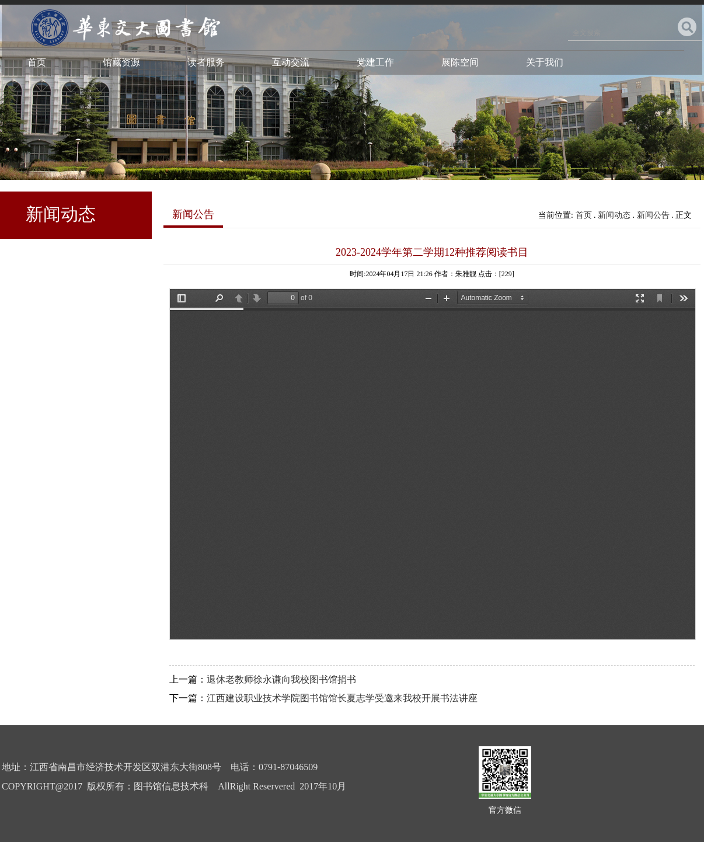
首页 (36, 62)
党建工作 (375, 62)
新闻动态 (614, 215)
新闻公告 (653, 215)
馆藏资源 (121, 62)
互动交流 (290, 62)
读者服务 (206, 62)
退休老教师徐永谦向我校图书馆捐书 (281, 679)
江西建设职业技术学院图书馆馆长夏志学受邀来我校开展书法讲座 (342, 698)
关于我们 (544, 62)
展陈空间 (460, 62)
